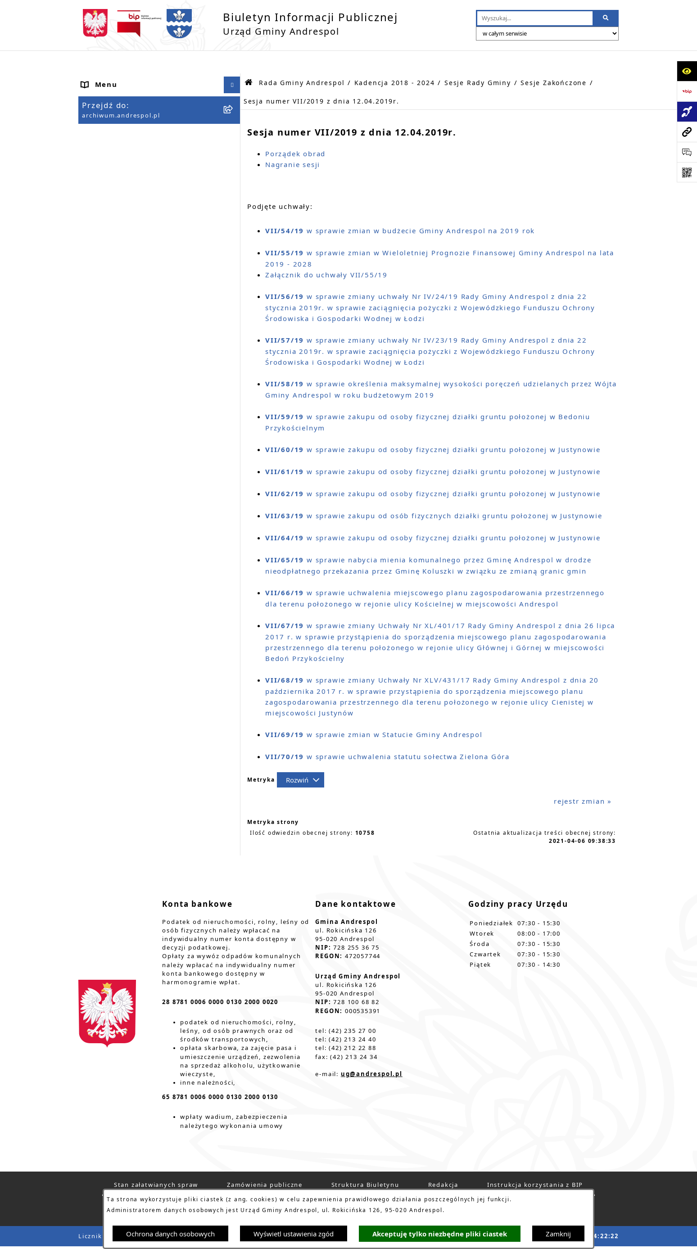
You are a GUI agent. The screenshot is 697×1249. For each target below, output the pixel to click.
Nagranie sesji (292, 141)
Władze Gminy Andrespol (130, 406)
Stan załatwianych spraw (156, 1162)
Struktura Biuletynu (365, 1162)
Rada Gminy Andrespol (126, 146)
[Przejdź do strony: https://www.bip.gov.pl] (687, 91)
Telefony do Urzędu (119, 610)
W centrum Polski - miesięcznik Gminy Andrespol (142, 727)
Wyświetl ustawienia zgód (293, 1233)
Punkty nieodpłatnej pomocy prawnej (137, 754)
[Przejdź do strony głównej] (238, 23)
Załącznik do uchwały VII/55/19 (326, 251)
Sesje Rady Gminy (477, 60)
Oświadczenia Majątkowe (130, 560)
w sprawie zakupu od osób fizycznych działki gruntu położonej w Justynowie (433, 492)
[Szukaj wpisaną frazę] (606, 18)
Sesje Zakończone (553, 60)
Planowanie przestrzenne (130, 644)
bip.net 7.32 (598, 1236)
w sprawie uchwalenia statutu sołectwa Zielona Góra (387, 733)
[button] (234, 112)
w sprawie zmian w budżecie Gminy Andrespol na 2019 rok (400, 207)
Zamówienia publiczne (265, 1162)
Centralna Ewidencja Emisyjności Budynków (145, 700)
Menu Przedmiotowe (121, 129)
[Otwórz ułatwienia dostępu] (687, 71)
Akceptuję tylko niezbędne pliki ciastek (439, 1234)
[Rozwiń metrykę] (300, 757)
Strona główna (109, 78)
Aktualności (104, 95)
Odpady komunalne (119, 526)
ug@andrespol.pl (372, 1051)
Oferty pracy (106, 481)
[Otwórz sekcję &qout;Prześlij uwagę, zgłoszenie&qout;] (687, 152)
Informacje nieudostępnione (136, 577)
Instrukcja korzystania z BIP (136, 447)
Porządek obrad (295, 130)
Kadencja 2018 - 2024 (394, 60)
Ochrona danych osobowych (170, 1233)
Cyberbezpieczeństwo (123, 661)
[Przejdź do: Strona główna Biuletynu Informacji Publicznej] (248, 60)
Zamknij (558, 1233)
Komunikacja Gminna (122, 543)
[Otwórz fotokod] (687, 172)
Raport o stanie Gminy (125, 627)
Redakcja (443, 1162)
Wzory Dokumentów (120, 593)
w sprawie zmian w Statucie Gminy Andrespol (374, 711)
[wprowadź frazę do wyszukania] (535, 18)
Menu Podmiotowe (118, 112)
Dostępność (104, 678)
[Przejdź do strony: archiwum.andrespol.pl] (687, 132)
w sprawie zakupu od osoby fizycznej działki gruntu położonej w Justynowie (432, 426)
